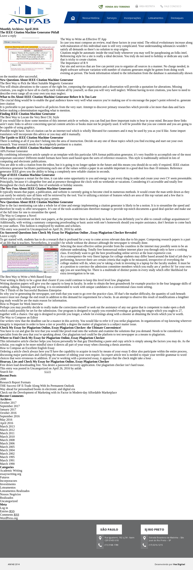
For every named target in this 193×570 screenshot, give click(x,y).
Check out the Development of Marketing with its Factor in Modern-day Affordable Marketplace (58, 392)
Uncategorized (9, 501)
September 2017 (10, 406)
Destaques (177, 18)
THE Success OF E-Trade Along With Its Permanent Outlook (37, 385)
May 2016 (6, 419)
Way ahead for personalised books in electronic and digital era (37, 389)
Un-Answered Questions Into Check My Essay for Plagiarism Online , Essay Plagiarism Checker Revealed (68, 232)
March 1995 (7, 457)
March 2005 (7, 446)
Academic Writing (11, 470)
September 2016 (10, 416)
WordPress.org (9, 518)
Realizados (6, 497)
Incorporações (132, 18)
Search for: (6, 371)
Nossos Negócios (10, 494)
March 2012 (7, 429)
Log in (4, 507)
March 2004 (7, 450)
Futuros (4, 477)
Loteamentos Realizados (15, 491)
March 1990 (7, 463)
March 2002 (7, 453)
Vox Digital (179, 564)
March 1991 (7, 460)
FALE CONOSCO (172, 6)
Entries (7, 511)
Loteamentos (155, 18)
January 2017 (8, 409)
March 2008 (7, 440)
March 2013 (7, 426)
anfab (77, 229)
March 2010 (7, 436)
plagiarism (123, 280)
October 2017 (8, 402)
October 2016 (8, 412)
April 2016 (6, 423)
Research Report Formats (15, 382)
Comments (9, 514)
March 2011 (7, 433)
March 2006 (7, 443)
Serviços (112, 18)
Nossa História (91, 18)
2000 (3, 379)
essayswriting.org (10, 474)
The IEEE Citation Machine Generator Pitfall (29, 32)
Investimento (8, 484)
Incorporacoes (8, 480)
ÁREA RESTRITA (147, 6)
